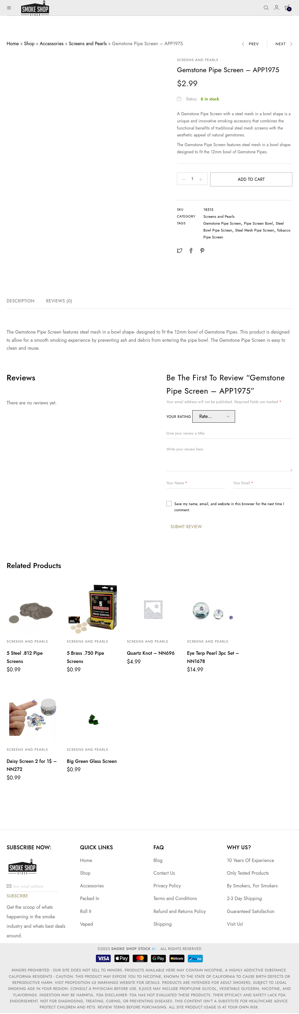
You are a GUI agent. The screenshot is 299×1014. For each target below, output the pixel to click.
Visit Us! (235, 924)
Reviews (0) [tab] (59, 302)
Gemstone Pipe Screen (222, 224)
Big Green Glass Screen (92, 762)
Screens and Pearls (88, 43)
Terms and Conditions (175, 899)
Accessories (51, 43)
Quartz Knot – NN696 (151, 654)
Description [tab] (21, 302)
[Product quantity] (193, 179)
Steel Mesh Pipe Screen (254, 231)
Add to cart (252, 179)
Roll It (85, 912)
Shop (29, 43)
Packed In (89, 899)
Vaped (86, 924)
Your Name (176, 484)
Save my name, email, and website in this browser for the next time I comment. (229, 508)
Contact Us (164, 874)
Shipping (162, 924)
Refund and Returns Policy (179, 912)
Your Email (243, 484)
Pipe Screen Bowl (258, 224)
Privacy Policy (167, 886)
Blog (157, 861)
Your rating (179, 418)
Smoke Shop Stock (131, 949)
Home (13, 43)
